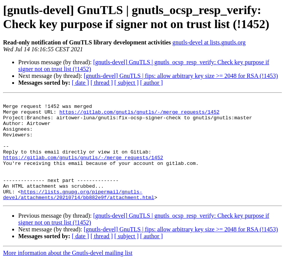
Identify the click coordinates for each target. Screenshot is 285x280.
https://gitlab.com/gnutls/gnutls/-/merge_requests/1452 (139, 115)
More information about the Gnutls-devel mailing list (67, 273)
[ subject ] (126, 82)
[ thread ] (101, 82)
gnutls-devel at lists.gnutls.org (209, 42)
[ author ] (151, 82)
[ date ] (80, 82)
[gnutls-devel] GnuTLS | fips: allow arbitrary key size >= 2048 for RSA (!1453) (181, 76)
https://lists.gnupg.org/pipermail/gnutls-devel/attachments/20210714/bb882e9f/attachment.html (78, 214)
